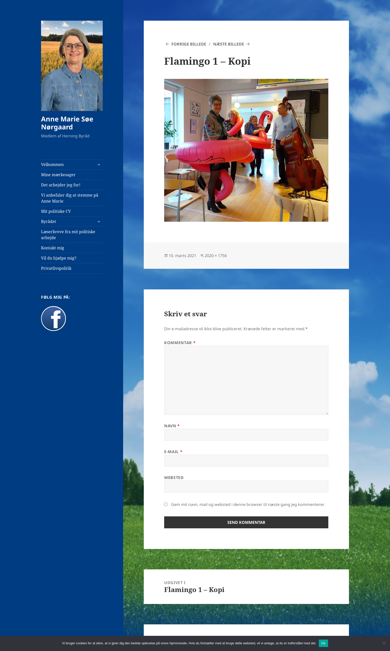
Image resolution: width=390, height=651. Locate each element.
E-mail (173, 451)
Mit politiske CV (56, 211)
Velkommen (52, 164)
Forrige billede (188, 44)
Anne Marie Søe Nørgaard (67, 122)
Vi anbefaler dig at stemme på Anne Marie (69, 198)
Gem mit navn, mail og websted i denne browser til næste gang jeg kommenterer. (248, 504)
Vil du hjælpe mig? (58, 258)
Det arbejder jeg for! (60, 185)
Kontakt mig (52, 248)
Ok (323, 643)
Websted (174, 477)
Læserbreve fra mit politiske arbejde (68, 234)
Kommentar (179, 342)
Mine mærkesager (58, 174)
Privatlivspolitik (56, 268)
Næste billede (228, 44)
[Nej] (383, 643)
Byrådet (48, 221)
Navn (172, 426)
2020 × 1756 (216, 255)
